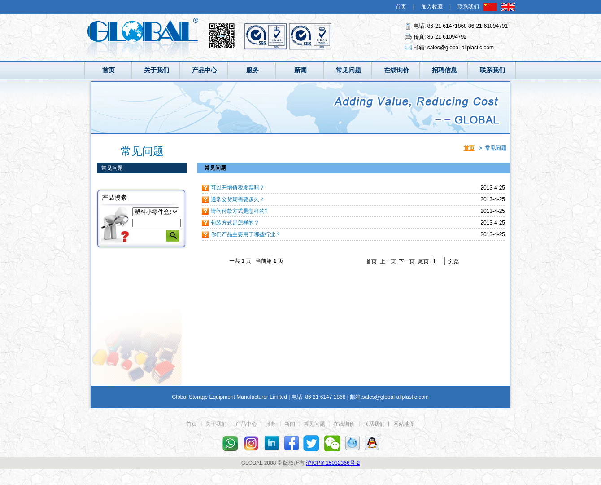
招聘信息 (444, 70)
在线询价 (396, 70)
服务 (252, 70)
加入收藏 (432, 7)
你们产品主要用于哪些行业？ (246, 234)
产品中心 (204, 70)
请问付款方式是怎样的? (239, 211)
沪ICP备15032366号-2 (333, 463)
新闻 (300, 70)
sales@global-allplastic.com (460, 47)
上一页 (388, 261)
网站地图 (404, 424)
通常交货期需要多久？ (238, 199)
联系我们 (468, 7)
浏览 (453, 261)
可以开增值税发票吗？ (238, 188)
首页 (401, 7)
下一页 (407, 261)
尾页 (423, 261)
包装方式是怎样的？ (235, 223)
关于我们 (156, 70)
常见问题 (348, 70)
